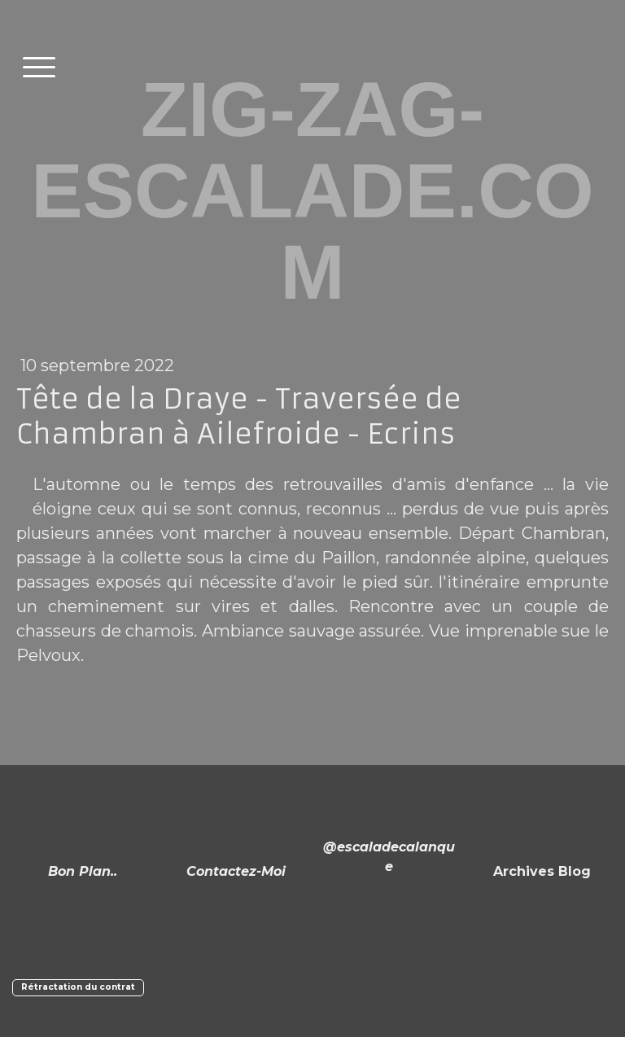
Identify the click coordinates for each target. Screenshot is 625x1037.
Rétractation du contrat (78, 987)
